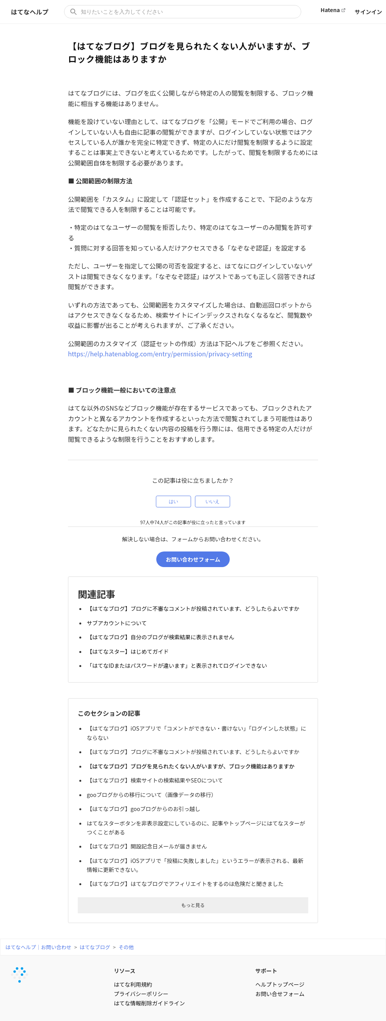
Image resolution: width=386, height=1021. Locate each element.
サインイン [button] (368, 12)
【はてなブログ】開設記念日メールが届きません (148, 831)
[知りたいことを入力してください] (182, 11)
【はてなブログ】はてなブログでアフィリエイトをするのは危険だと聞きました (186, 866)
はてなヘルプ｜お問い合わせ (38, 928)
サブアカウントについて (118, 622)
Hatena (330, 10)
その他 (126, 928)
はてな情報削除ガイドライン (149, 985)
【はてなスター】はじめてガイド (129, 649)
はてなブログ (95, 928)
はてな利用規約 (133, 966)
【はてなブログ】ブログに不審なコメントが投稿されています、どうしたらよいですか (194, 610)
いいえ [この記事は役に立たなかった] (213, 501)
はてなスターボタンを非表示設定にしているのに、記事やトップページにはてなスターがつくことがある (197, 814)
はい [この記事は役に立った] (173, 501)
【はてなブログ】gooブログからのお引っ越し (145, 796)
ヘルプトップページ (280, 966)
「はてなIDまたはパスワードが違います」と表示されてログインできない (178, 661)
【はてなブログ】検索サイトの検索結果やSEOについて (156, 770)
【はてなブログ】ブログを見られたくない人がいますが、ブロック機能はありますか (192, 757)
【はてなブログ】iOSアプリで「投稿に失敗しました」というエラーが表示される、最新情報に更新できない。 (196, 848)
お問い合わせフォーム (193, 561)
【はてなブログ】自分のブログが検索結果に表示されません (162, 635)
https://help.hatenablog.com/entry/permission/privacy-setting (160, 353)
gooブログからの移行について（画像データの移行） (153, 784)
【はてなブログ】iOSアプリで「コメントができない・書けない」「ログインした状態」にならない (195, 727)
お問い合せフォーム (280, 975)
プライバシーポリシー (141, 975)
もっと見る (193, 886)
